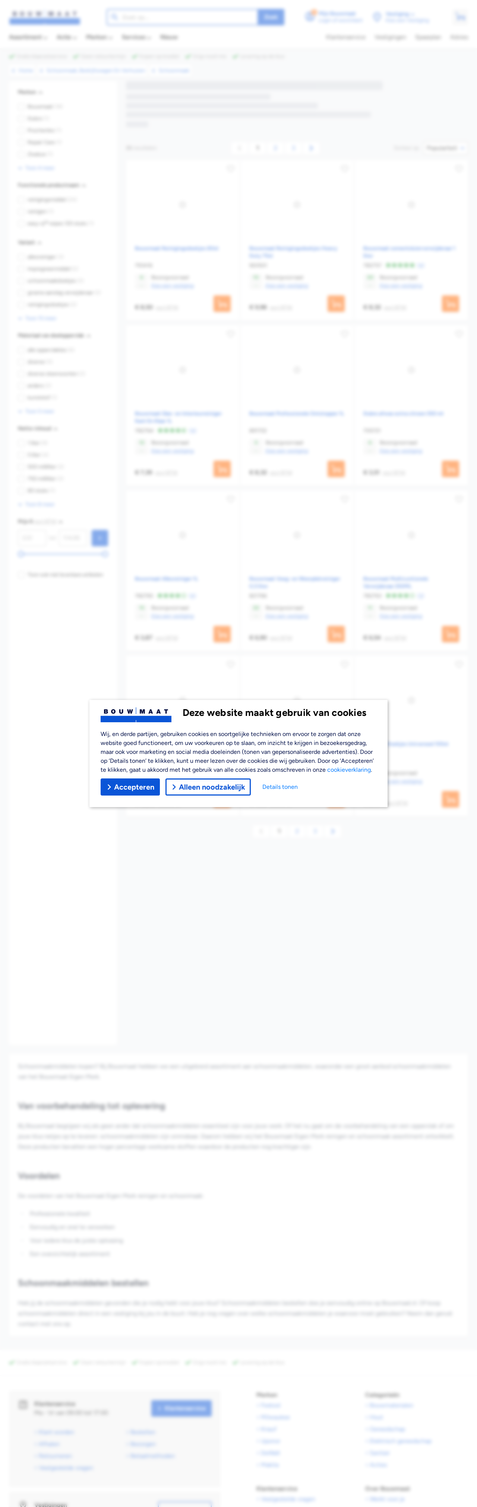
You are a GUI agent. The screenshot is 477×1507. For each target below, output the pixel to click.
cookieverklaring (349, 769)
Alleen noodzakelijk (208, 787)
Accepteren (130, 787)
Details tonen (280, 786)
